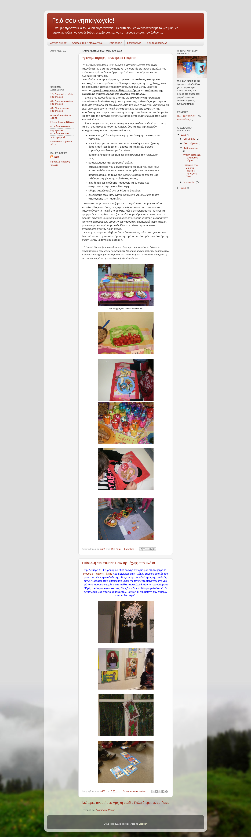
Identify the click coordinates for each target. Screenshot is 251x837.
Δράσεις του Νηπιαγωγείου (87, 42)
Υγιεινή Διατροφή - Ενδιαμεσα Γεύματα (109, 58)
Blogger (143, 823)
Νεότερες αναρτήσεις (97, 803)
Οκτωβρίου (190, 138)
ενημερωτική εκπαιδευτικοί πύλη (60, 132)
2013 (184, 134)
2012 (184, 188)
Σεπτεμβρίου (191, 143)
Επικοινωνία (134, 42)
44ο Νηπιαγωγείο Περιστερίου (59, 109)
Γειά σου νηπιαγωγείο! (83, 20)
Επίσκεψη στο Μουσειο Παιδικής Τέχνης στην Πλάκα (118, 563)
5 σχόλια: (129, 549)
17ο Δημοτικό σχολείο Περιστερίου (61, 95)
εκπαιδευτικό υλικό (60, 126)
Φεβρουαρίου (191, 148)
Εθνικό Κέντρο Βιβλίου (62, 122)
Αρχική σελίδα (58, 42)
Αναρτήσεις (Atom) (105, 810)
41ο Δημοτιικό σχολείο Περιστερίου (62, 102)
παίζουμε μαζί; (58, 137)
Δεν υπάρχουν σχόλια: (135, 791)
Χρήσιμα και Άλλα (157, 42)
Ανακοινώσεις (183, 119)
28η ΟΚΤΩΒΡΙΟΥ (186, 116)
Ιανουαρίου (190, 182)
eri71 (57, 157)
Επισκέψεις (115, 42)
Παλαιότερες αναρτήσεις (151, 803)
